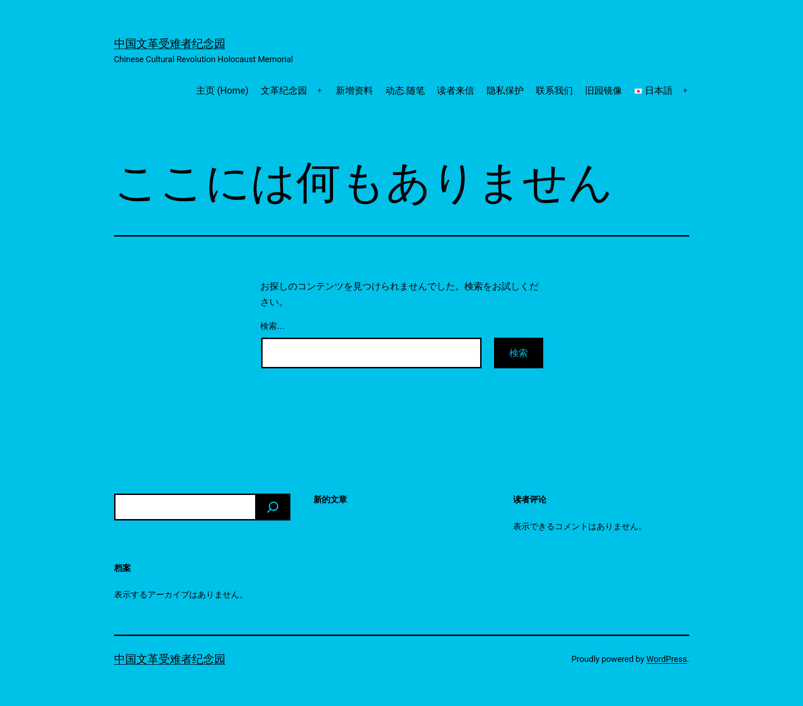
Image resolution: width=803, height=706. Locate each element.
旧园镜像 (603, 90)
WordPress (666, 659)
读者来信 (455, 90)
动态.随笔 (405, 90)
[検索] (272, 507)
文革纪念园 (284, 90)
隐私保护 (505, 90)
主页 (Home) (222, 90)
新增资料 (354, 90)
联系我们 (554, 90)
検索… (272, 326)
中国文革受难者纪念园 (169, 43)
